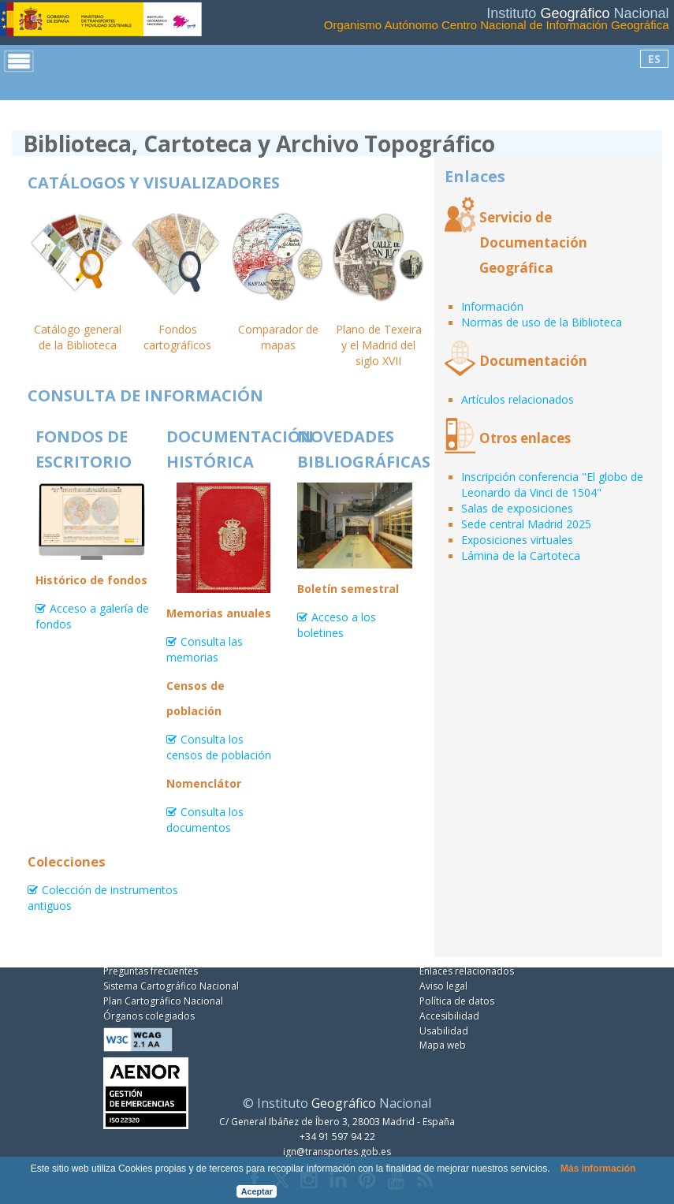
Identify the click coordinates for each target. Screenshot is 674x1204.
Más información (597, 1168)
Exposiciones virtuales (517, 539)
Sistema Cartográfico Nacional (171, 986)
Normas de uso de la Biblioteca (541, 322)
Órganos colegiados (149, 1016)
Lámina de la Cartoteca (520, 555)
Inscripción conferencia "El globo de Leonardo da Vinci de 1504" (552, 484)
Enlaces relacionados (466, 971)
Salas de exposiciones (517, 508)
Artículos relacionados (517, 399)
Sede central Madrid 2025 (526, 523)
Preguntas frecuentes (150, 971)
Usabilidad (443, 1031)
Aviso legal (443, 986)
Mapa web (442, 1045)
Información (492, 306)
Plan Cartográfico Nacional (163, 1001)
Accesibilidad (449, 1016)
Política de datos (456, 1001)
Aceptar (257, 1191)
